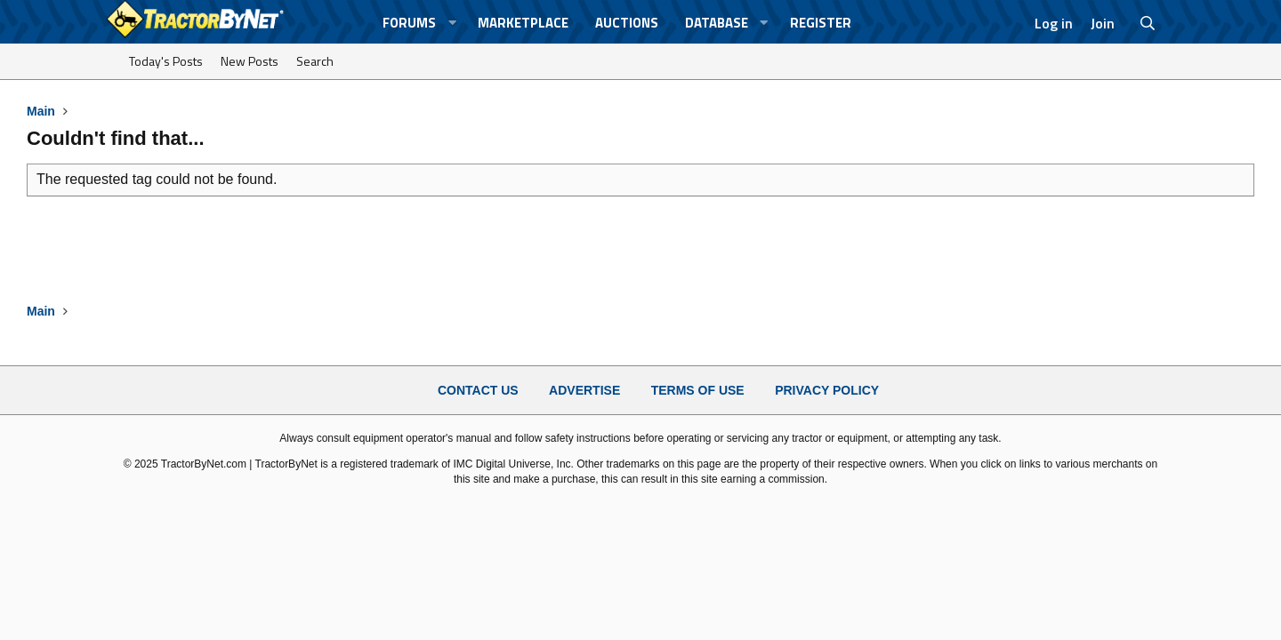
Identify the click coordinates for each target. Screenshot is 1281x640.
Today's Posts (166, 61)
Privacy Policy (827, 390)
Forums (409, 22)
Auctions (626, 22)
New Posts (249, 61)
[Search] (1148, 23)
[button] (451, 23)
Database (716, 22)
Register (820, 22)
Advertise (584, 390)
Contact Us (478, 390)
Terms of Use (698, 390)
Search (315, 61)
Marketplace (523, 22)
